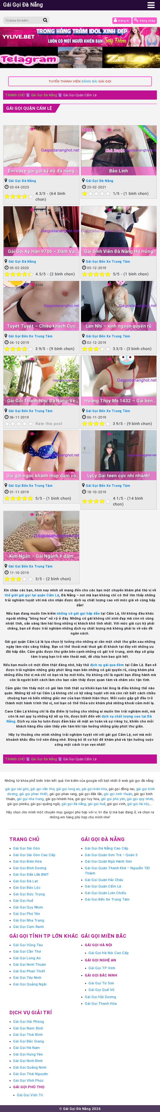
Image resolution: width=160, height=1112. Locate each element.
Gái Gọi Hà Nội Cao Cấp (109, 952)
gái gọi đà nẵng (74, 804)
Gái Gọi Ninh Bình (28, 1060)
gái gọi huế (96, 804)
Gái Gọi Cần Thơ (27, 951)
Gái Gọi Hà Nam (26, 1047)
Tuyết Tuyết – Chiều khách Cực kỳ (41, 326)
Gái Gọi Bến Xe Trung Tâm (108, 261)
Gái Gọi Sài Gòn (26, 848)
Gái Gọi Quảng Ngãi (29, 983)
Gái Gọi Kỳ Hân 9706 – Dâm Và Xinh (41, 252)
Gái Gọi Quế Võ (102, 989)
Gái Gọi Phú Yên (26, 913)
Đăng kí (122, 20)
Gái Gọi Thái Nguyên (30, 1073)
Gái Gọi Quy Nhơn (28, 906)
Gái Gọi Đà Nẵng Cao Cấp (106, 848)
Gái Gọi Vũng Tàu (28, 944)
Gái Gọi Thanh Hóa (101, 1003)
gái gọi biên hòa (94, 789)
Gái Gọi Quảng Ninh (29, 1067)
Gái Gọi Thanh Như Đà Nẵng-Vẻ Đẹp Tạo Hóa (41, 401)
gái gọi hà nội (138, 804)
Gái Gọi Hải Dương (100, 996)
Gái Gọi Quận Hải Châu (104, 879)
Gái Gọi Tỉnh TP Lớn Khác (43, 936)
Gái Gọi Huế (23, 900)
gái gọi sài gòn (17, 789)
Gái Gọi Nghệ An (100, 959)
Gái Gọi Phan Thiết (29, 970)
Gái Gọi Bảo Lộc (27, 887)
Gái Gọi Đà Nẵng (44, 95)
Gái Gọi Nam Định (28, 1027)
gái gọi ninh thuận (118, 794)
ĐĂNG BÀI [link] (90, 81)
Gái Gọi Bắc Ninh (101, 975)
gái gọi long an (68, 789)
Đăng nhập (144, 20)
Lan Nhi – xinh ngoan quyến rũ (118, 326)
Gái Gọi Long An (27, 957)
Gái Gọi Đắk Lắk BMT (31, 874)
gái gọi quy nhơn (140, 799)
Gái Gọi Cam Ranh (28, 926)
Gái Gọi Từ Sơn (101, 983)
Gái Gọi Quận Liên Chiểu (105, 892)
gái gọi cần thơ (42, 789)
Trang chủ (24, 839)
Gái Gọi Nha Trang (28, 920)
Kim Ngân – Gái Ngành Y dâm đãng (41, 556)
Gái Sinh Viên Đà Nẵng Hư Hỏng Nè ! (118, 252)
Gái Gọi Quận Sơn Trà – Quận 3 (111, 854)
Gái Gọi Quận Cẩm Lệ (29, 108)
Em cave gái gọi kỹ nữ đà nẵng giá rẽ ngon (41, 171)
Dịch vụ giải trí (30, 1012)
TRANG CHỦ (15, 95)
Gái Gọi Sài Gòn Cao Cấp (34, 854)
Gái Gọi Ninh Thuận (29, 964)
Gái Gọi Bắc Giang (28, 1041)
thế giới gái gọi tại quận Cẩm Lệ (32, 595)
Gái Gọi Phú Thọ (29, 1086)
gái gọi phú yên (113, 799)
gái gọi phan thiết (33, 794)
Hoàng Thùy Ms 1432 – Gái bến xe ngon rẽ (119, 401)
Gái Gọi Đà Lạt (25, 880)
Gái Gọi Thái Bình (28, 1034)
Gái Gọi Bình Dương (29, 867)
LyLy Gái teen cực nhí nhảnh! (119, 475)
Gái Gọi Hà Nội (98, 944)
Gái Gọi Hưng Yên (28, 1054)
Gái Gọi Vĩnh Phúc (28, 1080)
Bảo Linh (118, 171)
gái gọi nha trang (30, 799)
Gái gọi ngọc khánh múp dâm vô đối (41, 476)
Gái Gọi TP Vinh (102, 968)
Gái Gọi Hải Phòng (28, 1021)
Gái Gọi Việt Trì (30, 1094)
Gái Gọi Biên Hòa (27, 861)
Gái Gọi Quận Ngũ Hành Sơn (108, 861)
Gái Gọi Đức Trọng (29, 893)
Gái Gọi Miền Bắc (103, 936)
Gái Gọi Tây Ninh (27, 977)
